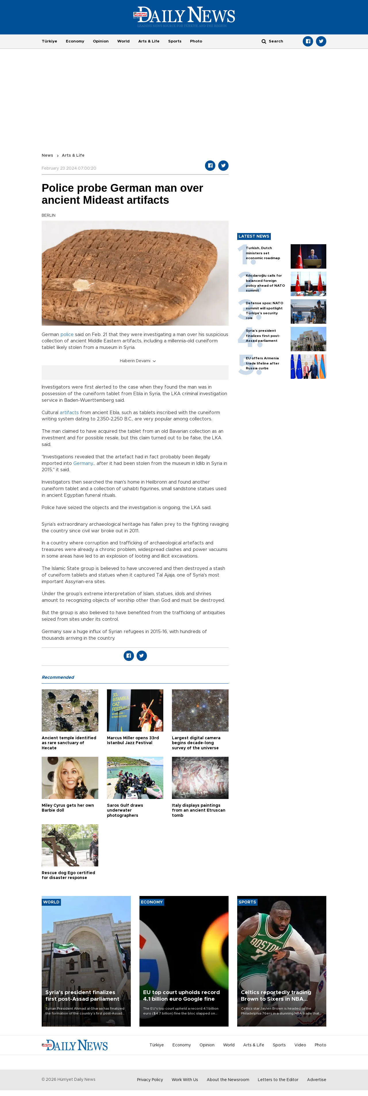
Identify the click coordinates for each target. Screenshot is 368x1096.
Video (300, 1045)
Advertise (316, 1080)
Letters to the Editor (278, 1080)
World (123, 41)
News (47, 156)
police (67, 334)
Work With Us (185, 1080)
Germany (83, 463)
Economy (75, 41)
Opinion (101, 41)
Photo (196, 41)
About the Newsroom (228, 1080)
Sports (174, 41)
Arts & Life (149, 41)
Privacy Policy (150, 1080)
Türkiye (49, 41)
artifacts (70, 412)
